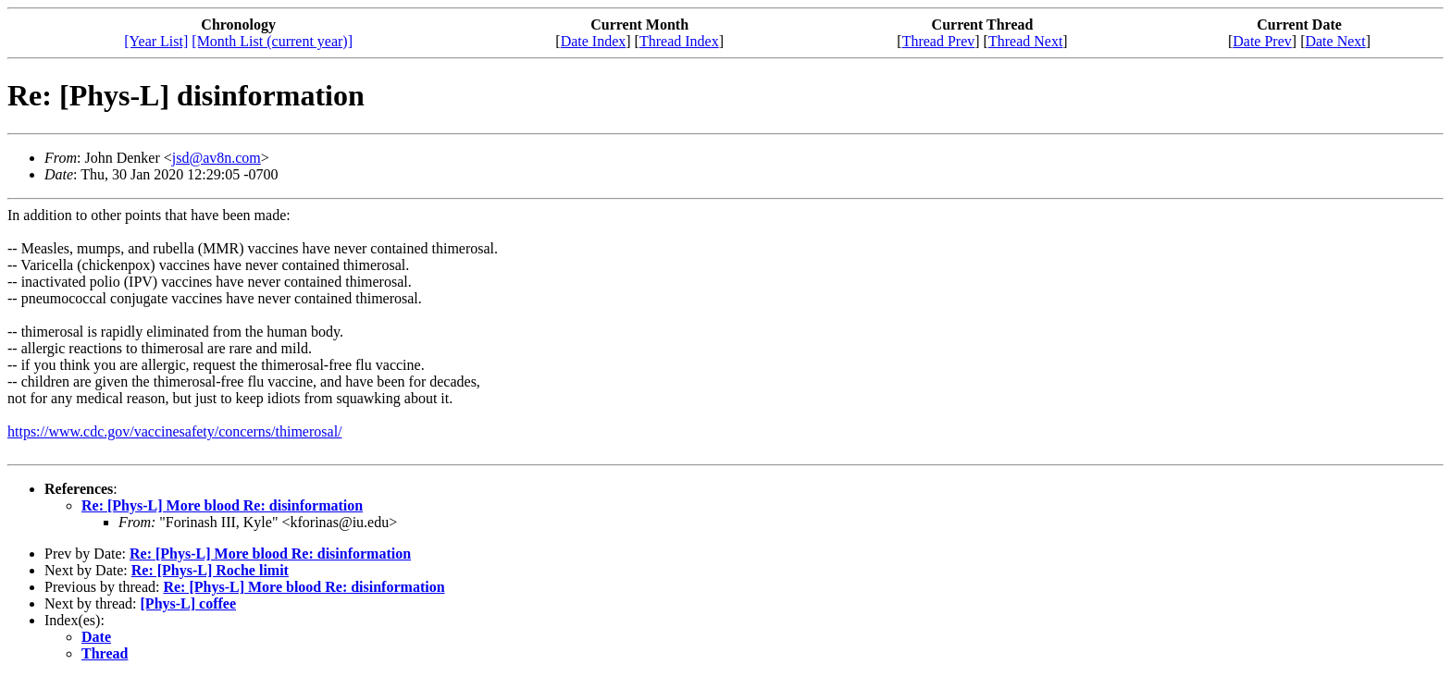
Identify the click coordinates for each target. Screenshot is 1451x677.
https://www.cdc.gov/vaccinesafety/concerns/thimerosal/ (174, 431)
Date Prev (1262, 41)
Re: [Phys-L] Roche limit (210, 570)
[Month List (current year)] (272, 41)
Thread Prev (938, 41)
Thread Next (1025, 41)
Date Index (593, 41)
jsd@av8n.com (216, 158)
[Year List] (156, 41)
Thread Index (679, 41)
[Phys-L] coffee (189, 603)
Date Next (1335, 41)
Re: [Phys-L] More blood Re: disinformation (222, 505)
